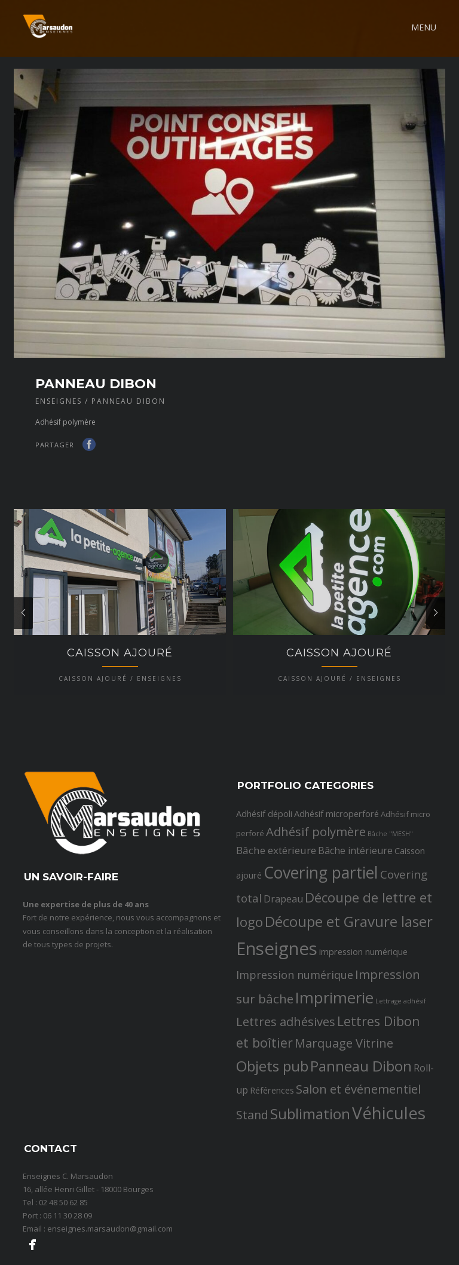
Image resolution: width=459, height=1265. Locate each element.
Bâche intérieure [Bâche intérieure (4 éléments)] (355, 888)
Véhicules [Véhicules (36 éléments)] (389, 1151)
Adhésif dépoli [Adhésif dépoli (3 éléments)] (264, 852)
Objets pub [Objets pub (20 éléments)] (272, 1104)
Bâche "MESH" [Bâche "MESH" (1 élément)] (390, 872)
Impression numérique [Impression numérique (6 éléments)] (294, 1012)
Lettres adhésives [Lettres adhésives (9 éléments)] (285, 1059)
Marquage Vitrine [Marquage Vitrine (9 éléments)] (344, 1081)
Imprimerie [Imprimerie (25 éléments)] (334, 1035)
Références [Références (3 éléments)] (272, 1128)
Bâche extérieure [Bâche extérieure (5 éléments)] (276, 888)
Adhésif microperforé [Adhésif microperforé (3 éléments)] (336, 852)
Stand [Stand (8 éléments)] (252, 1153)
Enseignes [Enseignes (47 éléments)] (276, 986)
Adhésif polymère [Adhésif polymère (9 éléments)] (316, 869)
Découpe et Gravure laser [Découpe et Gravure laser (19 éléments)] (349, 959)
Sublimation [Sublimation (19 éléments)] (310, 1152)
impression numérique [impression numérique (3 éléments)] (363, 989)
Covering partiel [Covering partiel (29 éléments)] (321, 910)
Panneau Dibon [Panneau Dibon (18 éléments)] (361, 1104)
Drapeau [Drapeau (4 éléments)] (283, 937)
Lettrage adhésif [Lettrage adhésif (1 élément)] (400, 1038)
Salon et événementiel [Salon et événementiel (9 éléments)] (358, 1127)
